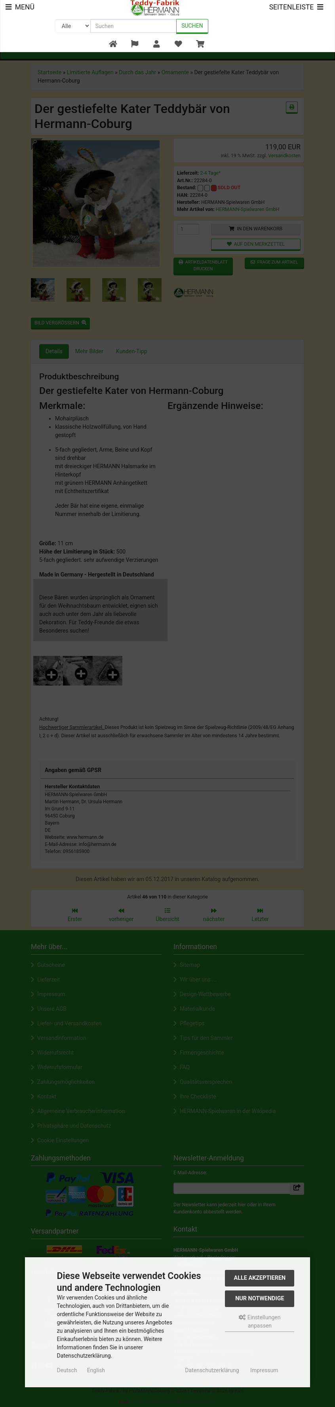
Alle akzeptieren (260, 1278)
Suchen (192, 26)
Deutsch (67, 1370)
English (96, 1370)
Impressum (264, 1370)
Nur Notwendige (259, 1298)
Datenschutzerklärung (212, 1370)
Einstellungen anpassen (259, 1321)
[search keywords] (133, 26)
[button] (134, 44)
